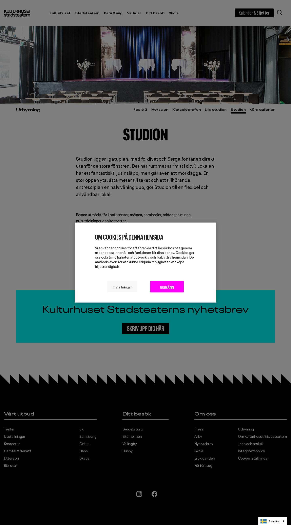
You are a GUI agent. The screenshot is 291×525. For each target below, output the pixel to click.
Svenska (269, 521)
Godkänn (169, 287)
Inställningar (119, 286)
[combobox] (272, 521)
